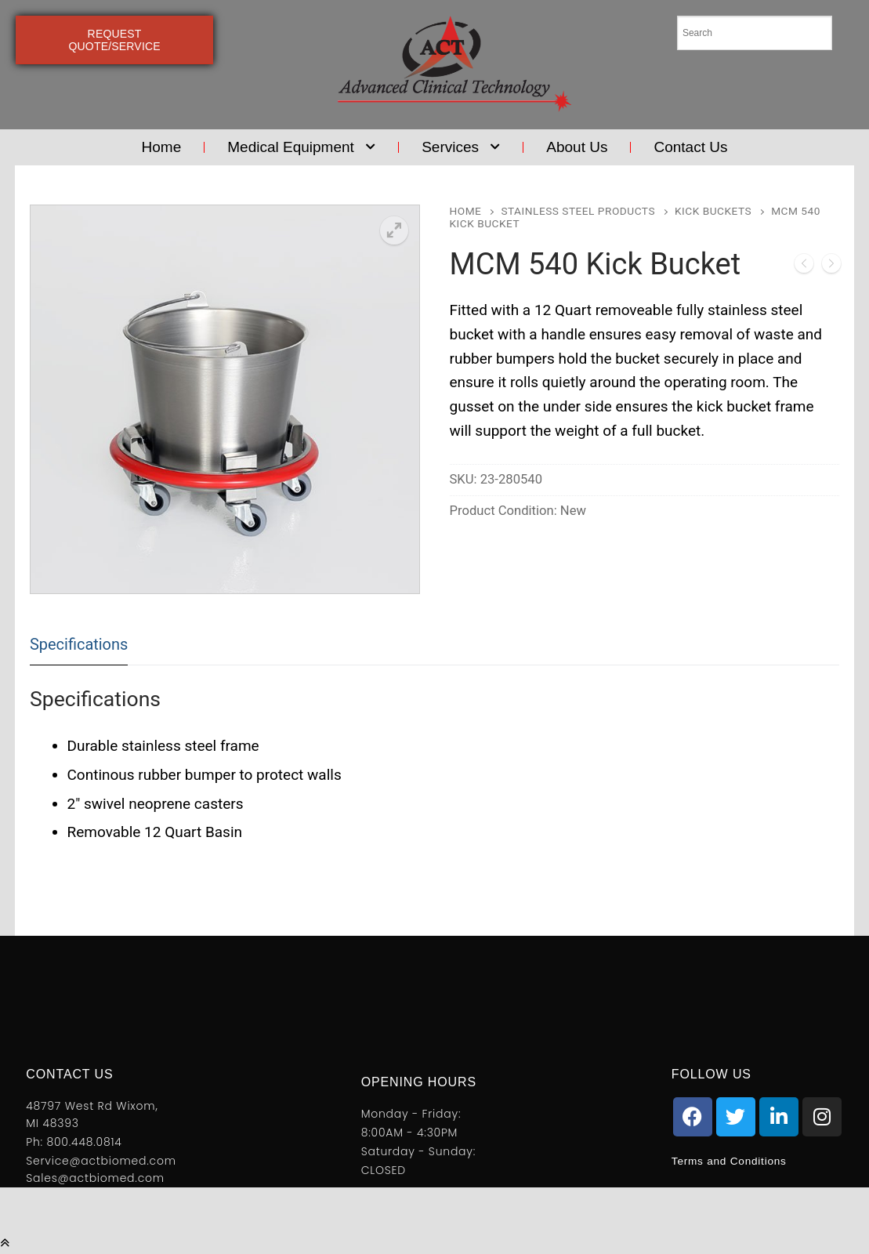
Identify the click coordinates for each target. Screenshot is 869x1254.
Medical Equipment (301, 147)
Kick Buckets (713, 211)
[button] (394, 230)
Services (461, 147)
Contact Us (690, 147)
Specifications (79, 644)
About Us (576, 147)
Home (162, 147)
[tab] (79, 644)
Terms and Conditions (738, 1160)
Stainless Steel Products (578, 211)
